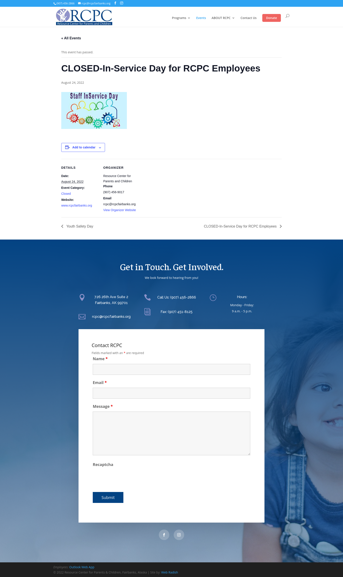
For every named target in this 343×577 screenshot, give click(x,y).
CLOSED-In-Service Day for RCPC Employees (241, 226)
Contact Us (249, 18)
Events (201, 18)
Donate (271, 18)
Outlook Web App (81, 567)
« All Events (71, 38)
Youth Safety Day (79, 226)
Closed (66, 193)
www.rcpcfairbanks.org (76, 205)
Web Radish (169, 572)
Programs (179, 18)
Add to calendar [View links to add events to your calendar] (84, 147)
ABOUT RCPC (221, 18)
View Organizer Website (119, 210)
